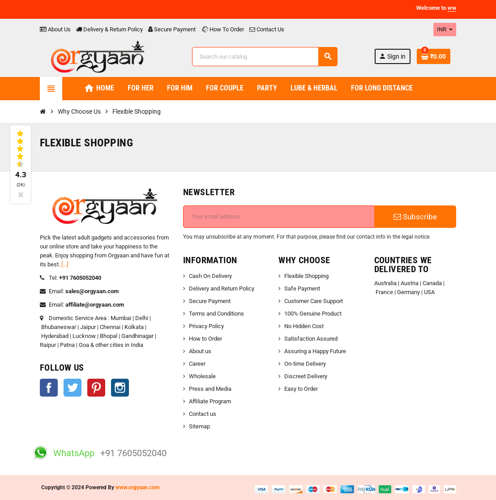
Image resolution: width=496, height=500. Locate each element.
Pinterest (96, 388)
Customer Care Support (313, 301)
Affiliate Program (210, 401)
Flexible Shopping (306, 276)
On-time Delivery (305, 363)
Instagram (120, 388)
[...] (64, 264)
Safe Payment (302, 288)
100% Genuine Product (313, 313)
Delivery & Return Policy (109, 29)
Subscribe (415, 216)
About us (200, 351)
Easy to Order (301, 388)
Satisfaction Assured (311, 338)
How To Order (222, 29)
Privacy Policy (206, 326)
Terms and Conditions (216, 313)
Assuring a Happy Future (315, 351)
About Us (55, 29)
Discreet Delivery (305, 376)
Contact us (202, 413)
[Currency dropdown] (444, 29)
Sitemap (199, 426)
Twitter (72, 388)
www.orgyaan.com (137, 487)
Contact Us (266, 29)
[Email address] (279, 216)
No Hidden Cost (304, 326)
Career (197, 363)
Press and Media (210, 388)
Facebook (49, 388)
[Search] (264, 56)
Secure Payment (172, 29)
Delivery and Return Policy (221, 288)
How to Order (205, 338)
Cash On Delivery (210, 276)
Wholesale (202, 376)
